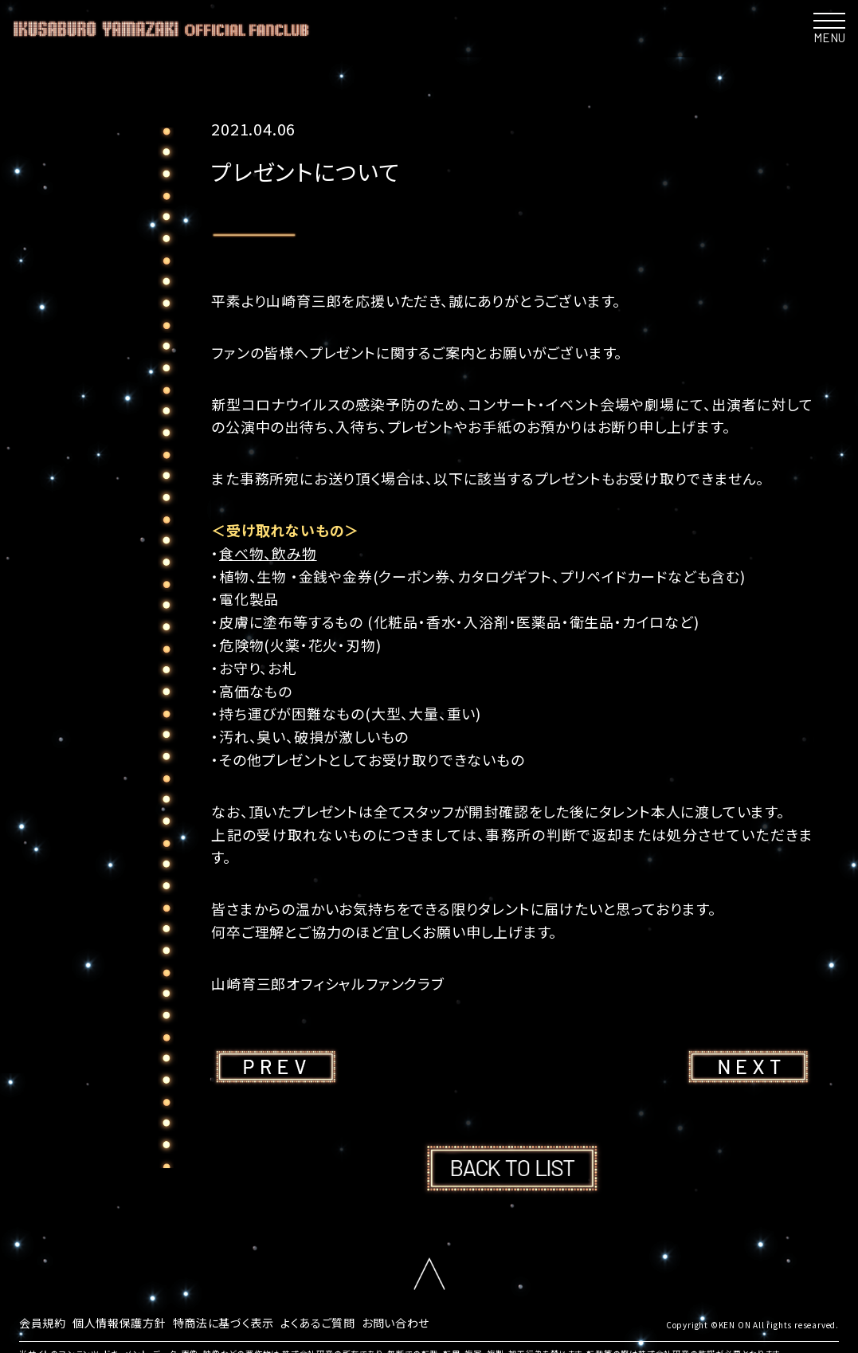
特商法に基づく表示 (250, 1321)
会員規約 (45, 1321)
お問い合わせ (444, 1321)
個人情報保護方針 (132, 1321)
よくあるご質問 (356, 1321)
